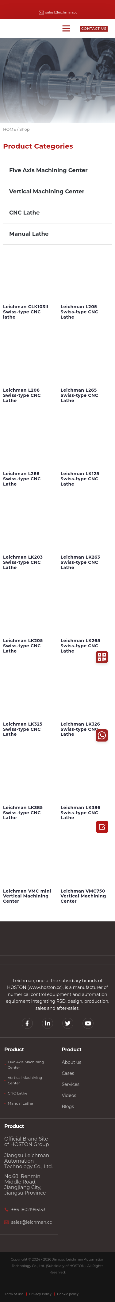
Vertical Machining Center (46, 191)
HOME (9, 129)
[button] (66, 28)
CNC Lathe (24, 212)
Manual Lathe (28, 234)
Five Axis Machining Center (48, 170)
